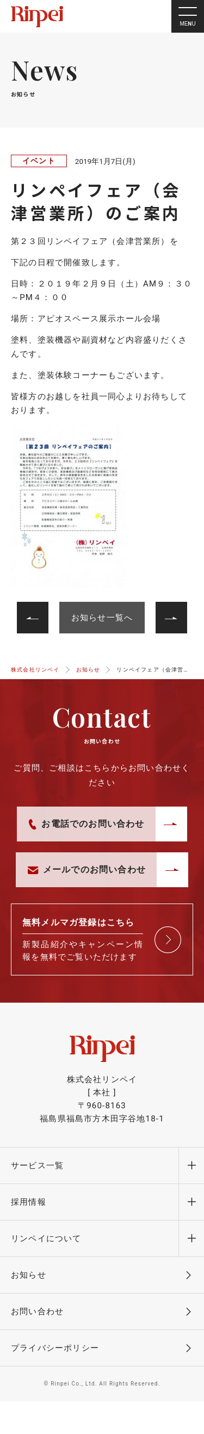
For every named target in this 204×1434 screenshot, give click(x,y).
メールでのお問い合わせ (87, 869)
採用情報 (28, 1202)
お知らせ (28, 1275)
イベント (38, 160)
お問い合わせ (37, 1311)
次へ (39, 608)
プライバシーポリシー (55, 1348)
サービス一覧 (37, 1165)
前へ (164, 608)
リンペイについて (46, 1238)
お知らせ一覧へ (102, 618)
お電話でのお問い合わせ (86, 824)
